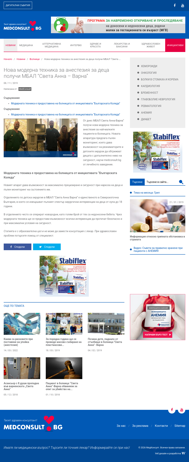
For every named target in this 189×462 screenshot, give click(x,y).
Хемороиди (149, 66)
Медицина (26, 45)
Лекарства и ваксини (122, 45)
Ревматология (151, 106)
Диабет (146, 119)
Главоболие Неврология (158, 99)
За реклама (140, 426)
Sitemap (179, 426)
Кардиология (150, 86)
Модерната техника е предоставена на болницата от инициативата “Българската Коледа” (65, 103)
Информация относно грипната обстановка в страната (157, 238)
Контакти (161, 426)
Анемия (146, 112)
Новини (11, 45)
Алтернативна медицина (51, 45)
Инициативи (175, 45)
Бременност (149, 92)
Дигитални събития (18, 5)
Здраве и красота (95, 45)
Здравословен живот (150, 45)
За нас (121, 426)
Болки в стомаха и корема (159, 79)
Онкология (149, 72)
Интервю (76, 45)
